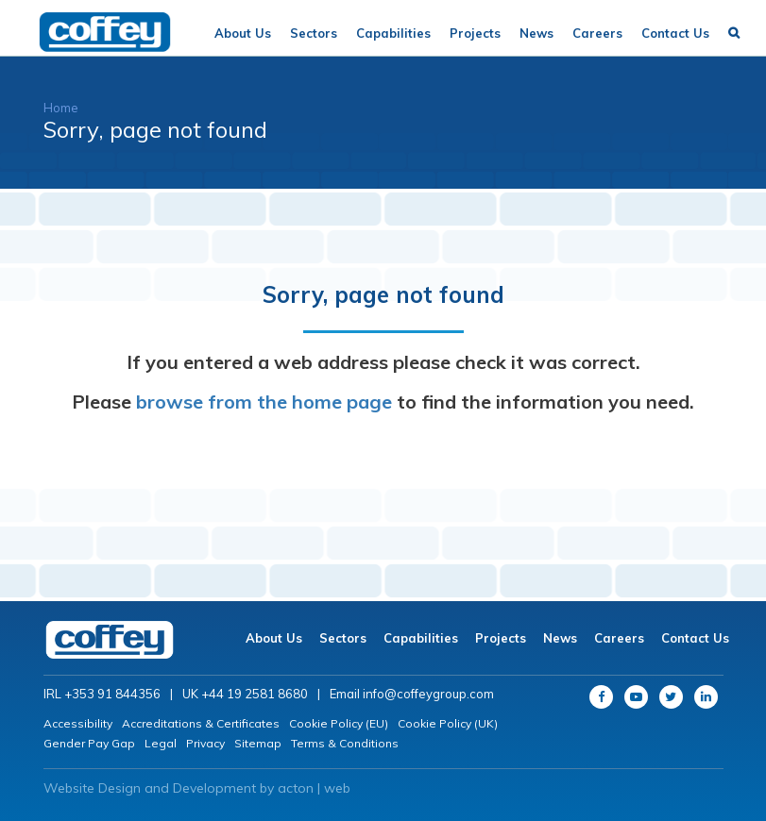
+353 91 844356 (112, 693)
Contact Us (675, 33)
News (536, 33)
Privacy (205, 743)
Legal (161, 743)
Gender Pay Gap (89, 743)
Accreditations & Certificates (201, 723)
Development (214, 787)
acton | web (314, 787)
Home (60, 107)
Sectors (313, 33)
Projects (475, 33)
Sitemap (257, 743)
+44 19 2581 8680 (254, 693)
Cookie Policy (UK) (448, 723)
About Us (242, 33)
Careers (597, 33)
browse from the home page (264, 401)
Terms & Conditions (345, 743)
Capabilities (393, 33)
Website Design (92, 787)
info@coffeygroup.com (428, 693)
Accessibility (77, 723)
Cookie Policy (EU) (338, 723)
